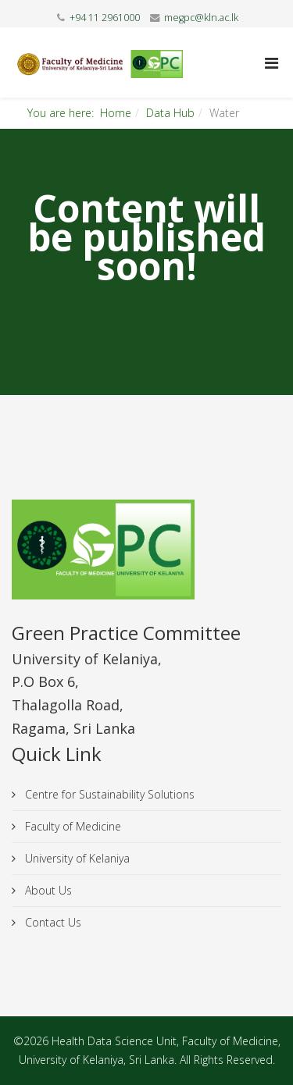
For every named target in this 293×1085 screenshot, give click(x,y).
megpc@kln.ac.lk (201, 17)
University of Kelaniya (76, 858)
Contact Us (51, 922)
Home (115, 112)
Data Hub (170, 112)
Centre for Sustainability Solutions (108, 794)
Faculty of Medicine (71, 826)
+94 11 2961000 (105, 17)
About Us (47, 890)
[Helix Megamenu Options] (271, 63)
